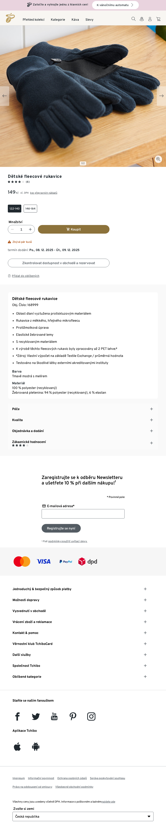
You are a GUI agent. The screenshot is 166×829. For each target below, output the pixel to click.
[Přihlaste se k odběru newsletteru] (61, 528)
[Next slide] (161, 96)
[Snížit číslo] (12, 229)
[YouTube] (54, 718)
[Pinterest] (73, 718)
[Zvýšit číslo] (30, 229)
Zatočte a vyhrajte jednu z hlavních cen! (60, 4)
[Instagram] (91, 718)
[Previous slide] (4, 96)
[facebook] (17, 718)
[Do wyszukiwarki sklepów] (141, 21)
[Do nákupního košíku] (159, 21)
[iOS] (17, 748)
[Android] (36, 748)
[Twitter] (36, 718)
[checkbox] (14, 208)
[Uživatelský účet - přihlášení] (150, 21)
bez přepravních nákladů (43, 192)
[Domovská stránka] (10, 18)
